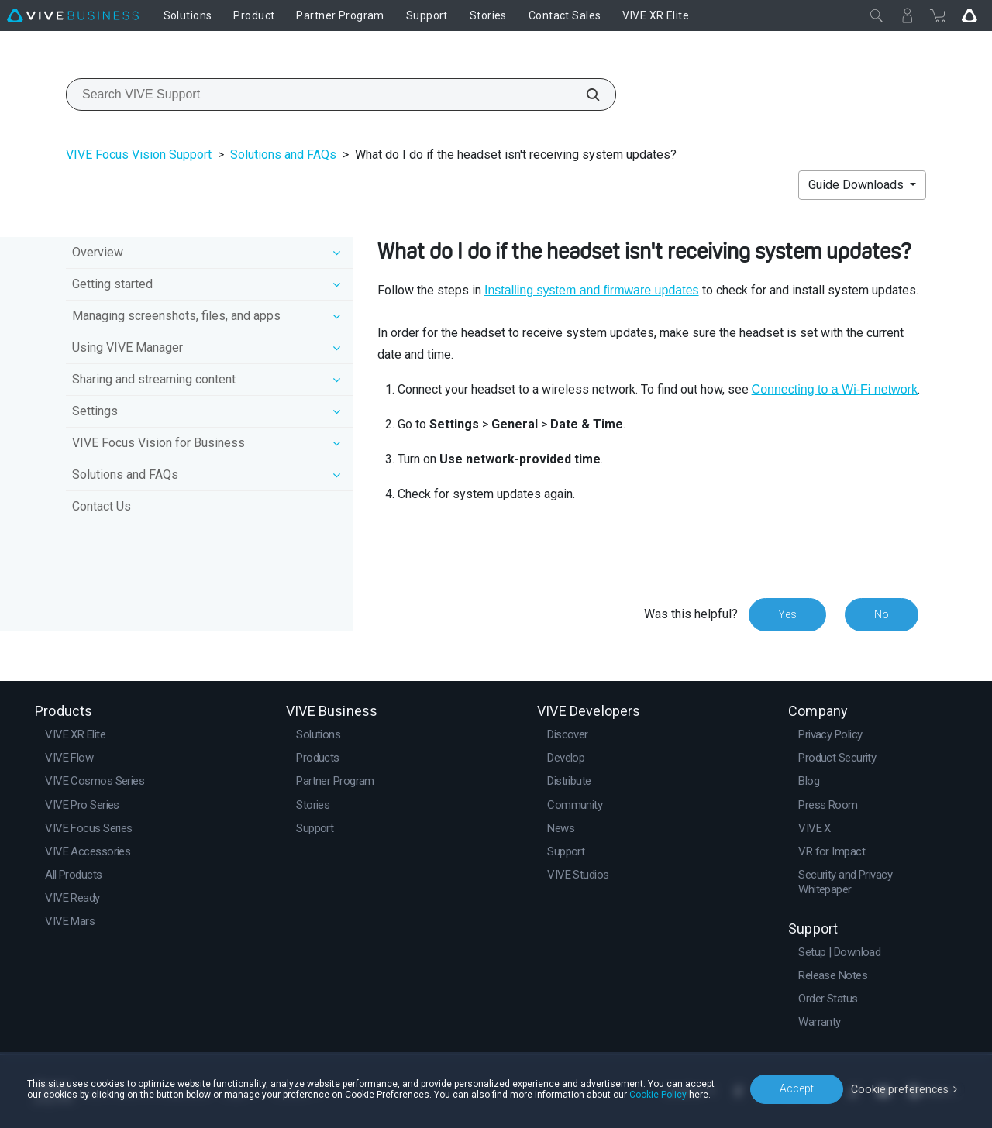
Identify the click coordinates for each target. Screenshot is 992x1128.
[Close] (876, 15)
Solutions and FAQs (283, 154)
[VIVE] (73, 15)
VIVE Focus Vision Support (139, 154)
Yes (787, 614)
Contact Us (101, 506)
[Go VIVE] (969, 15)
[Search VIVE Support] (584, 94)
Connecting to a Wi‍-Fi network (835, 389)
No (881, 614)
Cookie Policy (658, 1094)
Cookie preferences (900, 1088)
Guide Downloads (857, 184)
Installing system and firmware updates (591, 290)
